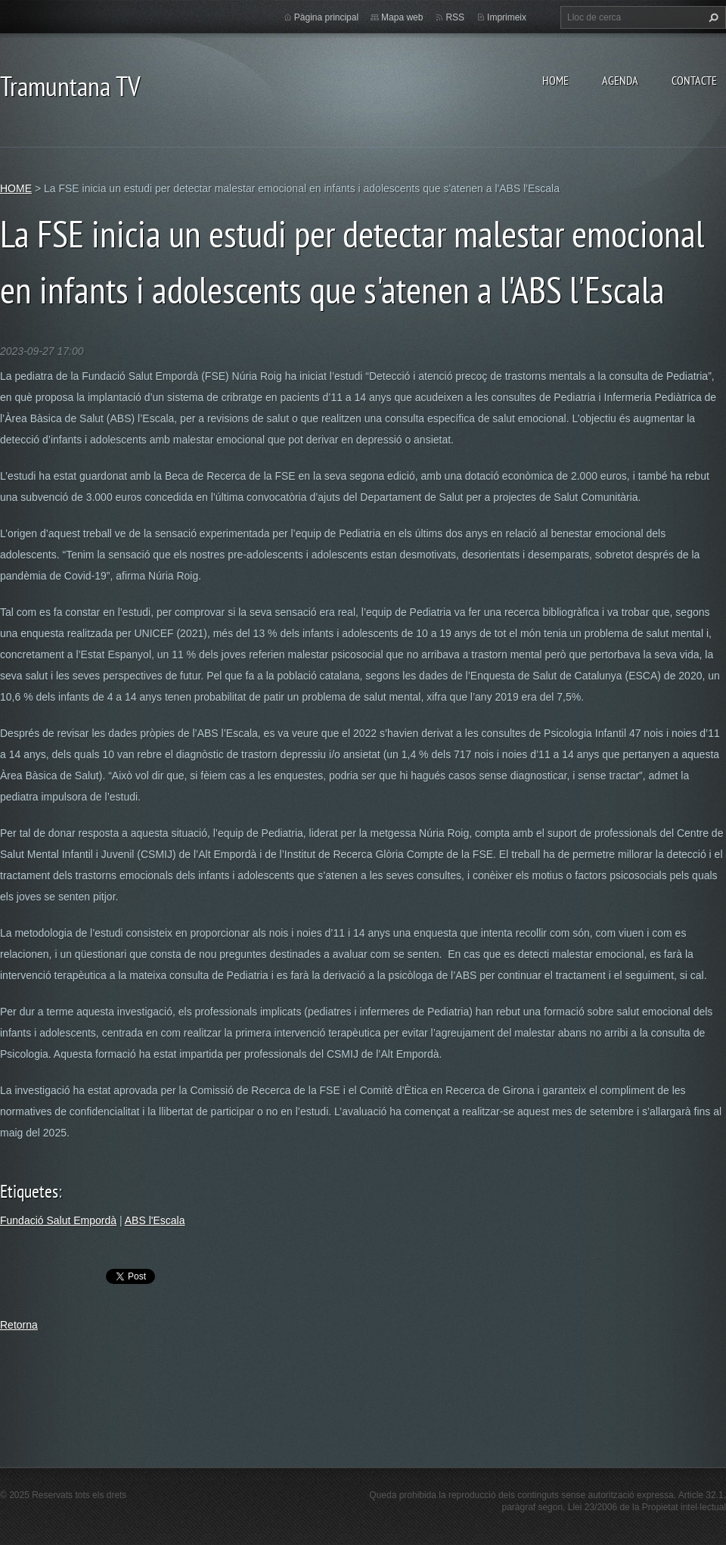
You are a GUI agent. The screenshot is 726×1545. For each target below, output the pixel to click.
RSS (454, 17)
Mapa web (402, 17)
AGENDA (620, 80)
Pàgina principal (326, 17)
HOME (555, 80)
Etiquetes (29, 1191)
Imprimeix (506, 17)
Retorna (19, 1325)
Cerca (711, 17)
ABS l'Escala (155, 1220)
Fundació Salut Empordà (58, 1220)
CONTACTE (694, 80)
